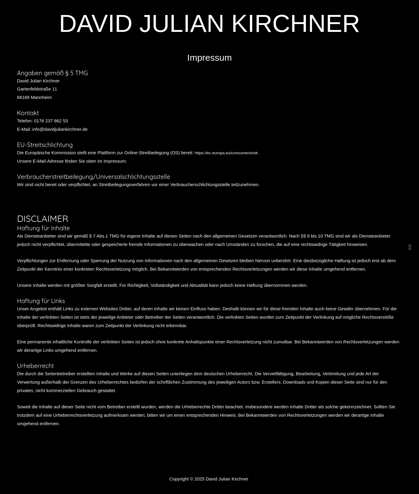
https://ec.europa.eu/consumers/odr (230, 152)
